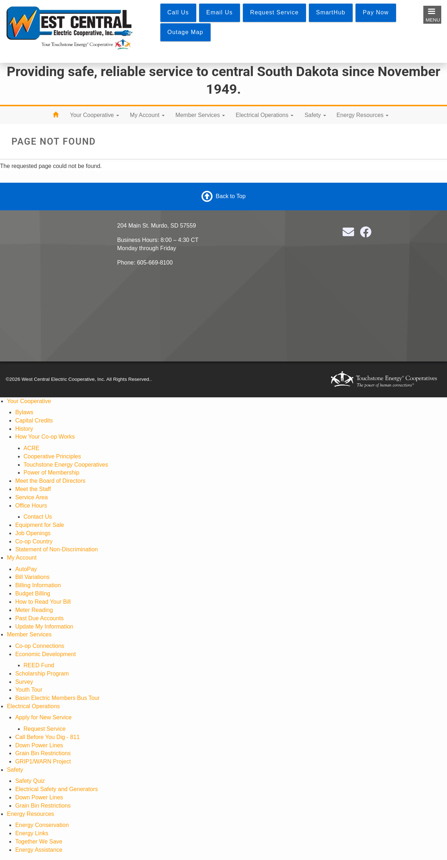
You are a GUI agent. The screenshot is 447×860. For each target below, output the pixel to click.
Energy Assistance (38, 850)
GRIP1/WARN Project (43, 761)
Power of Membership (52, 472)
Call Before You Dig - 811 (47, 737)
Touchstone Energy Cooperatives (66, 465)
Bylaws (24, 412)
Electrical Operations (264, 115)
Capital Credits (34, 420)
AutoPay (26, 569)
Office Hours (31, 506)
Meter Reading (34, 610)
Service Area (31, 497)
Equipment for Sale (39, 525)
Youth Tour (28, 690)
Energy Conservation (42, 825)
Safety (315, 115)
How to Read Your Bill (43, 602)
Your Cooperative (94, 115)
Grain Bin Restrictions (43, 753)
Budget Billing (32, 593)
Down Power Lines (39, 745)
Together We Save (38, 841)
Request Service (45, 729)
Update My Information (44, 626)
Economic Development (45, 654)
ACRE (31, 448)
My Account (147, 115)
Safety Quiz (30, 781)
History (24, 429)
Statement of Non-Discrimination (56, 549)
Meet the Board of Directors (50, 481)
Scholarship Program (42, 673)
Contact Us (38, 517)
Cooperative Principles (52, 456)
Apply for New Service (43, 717)
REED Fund (39, 665)
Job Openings (33, 533)
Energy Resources (363, 115)
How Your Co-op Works (45, 437)
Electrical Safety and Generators (56, 789)
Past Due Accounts (39, 618)
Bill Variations (32, 577)
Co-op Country (33, 541)
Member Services (200, 115)
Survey (24, 682)
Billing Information (38, 585)
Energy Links (31, 833)
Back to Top (230, 196)
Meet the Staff (33, 489)
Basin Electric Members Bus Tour (57, 698)
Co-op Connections (39, 646)
